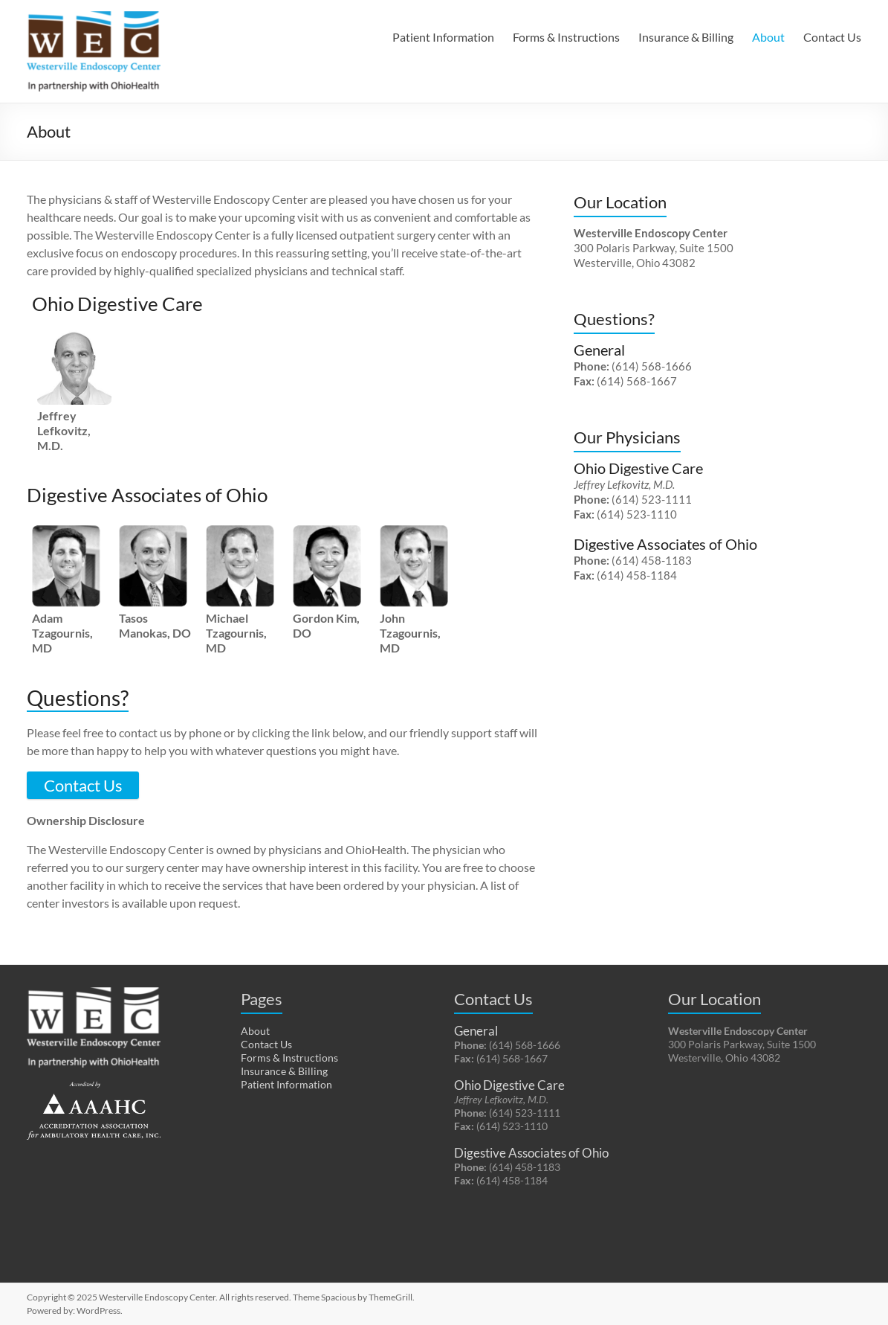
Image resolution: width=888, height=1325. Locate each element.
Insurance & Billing (685, 37)
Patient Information (443, 37)
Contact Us (832, 37)
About (768, 37)
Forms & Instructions (566, 37)
